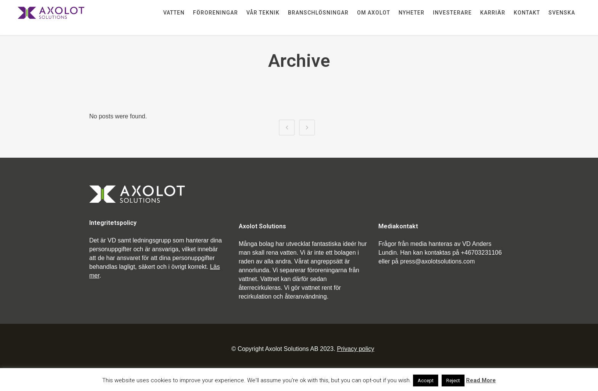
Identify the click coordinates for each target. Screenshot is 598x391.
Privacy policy (356, 349)
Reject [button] (453, 380)
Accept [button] (426, 380)
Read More (481, 380)
